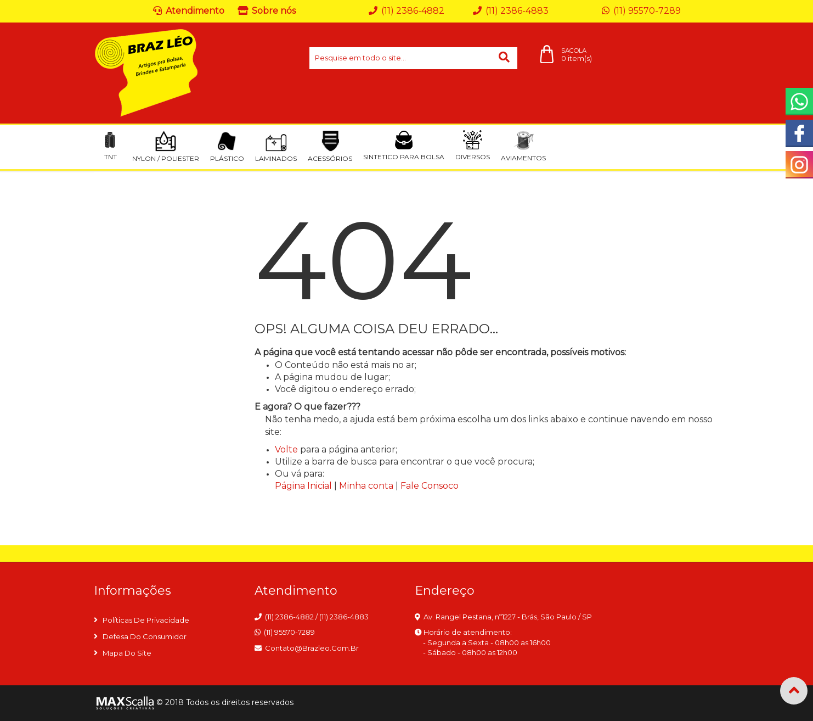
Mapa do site (127, 653)
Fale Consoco (429, 485)
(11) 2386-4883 (344, 616)
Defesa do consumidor (145, 636)
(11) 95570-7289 (289, 632)
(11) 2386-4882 (289, 616)
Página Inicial (303, 485)
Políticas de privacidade (146, 620)
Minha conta (366, 485)
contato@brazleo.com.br (312, 648)
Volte (286, 449)
